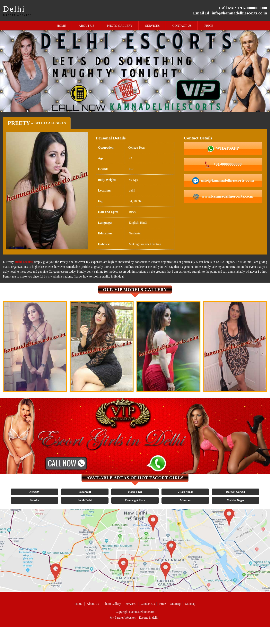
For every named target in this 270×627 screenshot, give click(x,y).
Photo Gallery (120, 25)
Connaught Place (135, 500)
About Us (86, 25)
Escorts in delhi (149, 617)
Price (208, 25)
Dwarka (34, 500)
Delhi (14, 8)
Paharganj (85, 491)
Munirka (185, 500)
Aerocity (34, 491)
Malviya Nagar (235, 500)
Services (152, 25)
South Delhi (84, 500)
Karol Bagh (135, 491)
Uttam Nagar (185, 491)
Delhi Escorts (24, 261)
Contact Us (182, 25)
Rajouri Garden (235, 491)
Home (61, 25)
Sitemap (175, 603)
